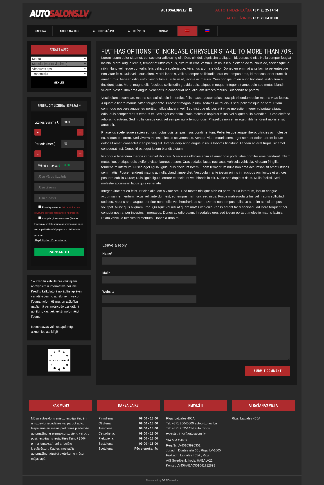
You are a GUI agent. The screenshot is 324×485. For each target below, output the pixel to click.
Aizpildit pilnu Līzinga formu (50, 240)
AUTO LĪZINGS (136, 31)
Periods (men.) (44, 144)
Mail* (106, 272)
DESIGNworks (170, 480)
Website (108, 291)
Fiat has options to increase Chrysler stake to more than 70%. (197, 51)
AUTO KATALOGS (69, 31)
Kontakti (165, 31)
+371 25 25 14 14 (265, 10)
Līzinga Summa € (46, 122)
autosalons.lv (174, 10)
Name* (107, 253)
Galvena (40, 31)
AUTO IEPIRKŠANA (103, 31)
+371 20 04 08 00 (265, 18)
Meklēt (59, 82)
